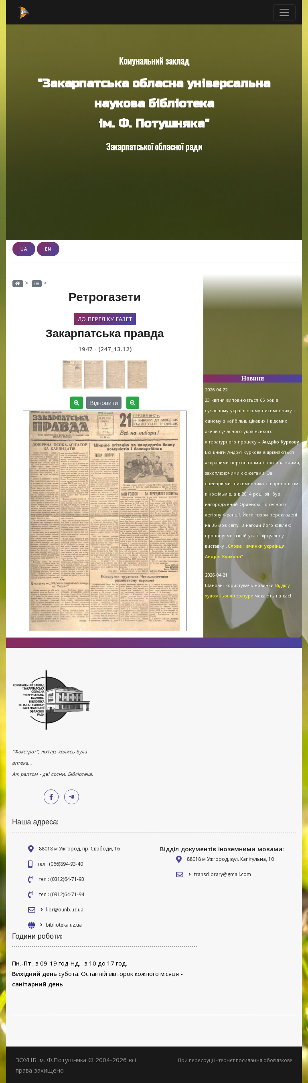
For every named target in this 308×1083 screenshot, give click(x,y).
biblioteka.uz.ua (64, 924)
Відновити (104, 402)
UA (23, 249)
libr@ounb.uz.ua (64, 909)
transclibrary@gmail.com (222, 873)
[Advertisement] (252, 328)
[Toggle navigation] (284, 12)
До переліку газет (104, 318)
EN (48, 249)
